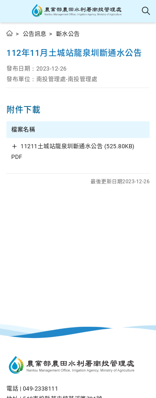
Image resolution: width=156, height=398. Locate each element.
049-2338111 (40, 388)
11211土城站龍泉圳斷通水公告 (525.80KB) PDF (72, 151)
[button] (10, 11)
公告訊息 (35, 33)
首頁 (9, 33)
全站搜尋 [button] (146, 11)
